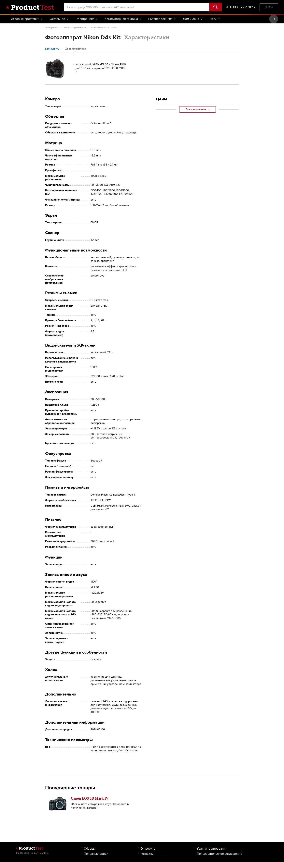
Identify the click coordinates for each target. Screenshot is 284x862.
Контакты (146, 854)
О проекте (147, 848)
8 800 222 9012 (241, 7)
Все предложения (197, 109)
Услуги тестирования (212, 848)
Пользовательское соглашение (219, 854)
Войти (269, 7)
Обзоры (89, 848)
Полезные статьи (96, 854)
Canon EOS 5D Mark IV (89, 798)
